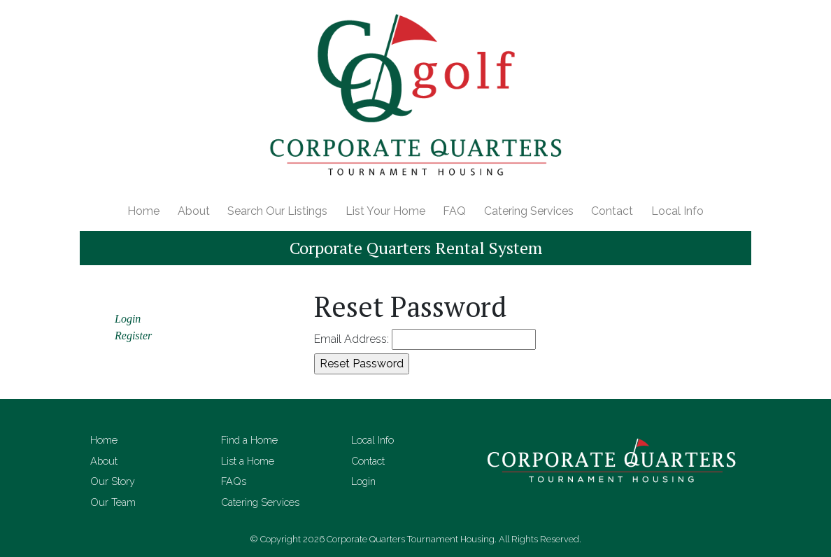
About (194, 211)
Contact (612, 211)
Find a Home (249, 440)
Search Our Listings (277, 211)
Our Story (112, 481)
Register (133, 335)
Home (143, 211)
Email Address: (351, 339)
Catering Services (529, 211)
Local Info (677, 211)
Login (128, 319)
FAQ (454, 211)
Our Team (113, 502)
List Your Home (385, 211)
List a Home (247, 461)
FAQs (233, 481)
